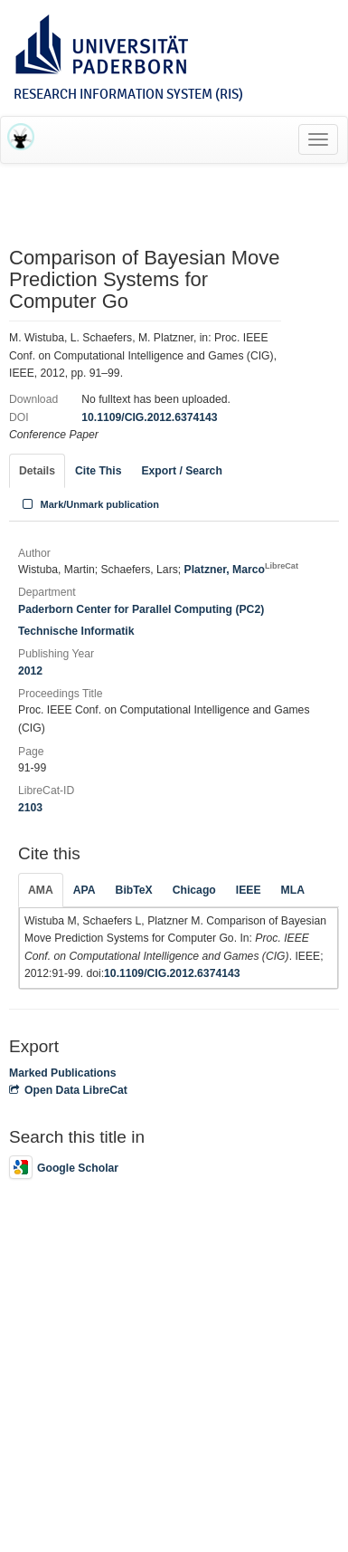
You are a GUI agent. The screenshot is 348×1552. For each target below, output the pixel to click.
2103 (30, 807)
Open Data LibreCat (68, 1090)
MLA (293, 890)
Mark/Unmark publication (89, 504)
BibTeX (134, 890)
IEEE (248, 890)
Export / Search (181, 471)
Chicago (194, 890)
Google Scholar (63, 1168)
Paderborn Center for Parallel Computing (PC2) (141, 609)
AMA (40, 890)
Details (37, 471)
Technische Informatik (76, 631)
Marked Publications (63, 1073)
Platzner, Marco (241, 569)
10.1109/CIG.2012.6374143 (149, 417)
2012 (30, 671)
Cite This (98, 471)
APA (84, 890)
